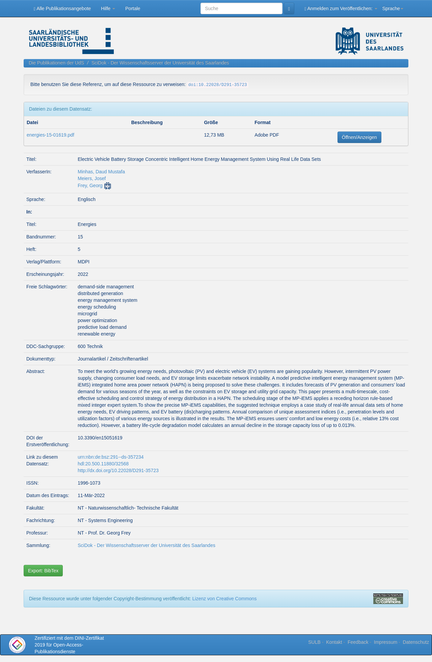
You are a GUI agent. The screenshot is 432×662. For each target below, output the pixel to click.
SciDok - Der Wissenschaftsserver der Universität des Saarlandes (160, 62)
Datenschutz (416, 642)
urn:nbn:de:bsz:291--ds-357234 (110, 457)
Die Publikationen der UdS (56, 62)
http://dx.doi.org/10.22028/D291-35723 (118, 470)
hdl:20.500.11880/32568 (103, 463)
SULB (314, 642)
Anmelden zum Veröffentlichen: (340, 8)
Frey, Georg (90, 185)
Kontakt (334, 642)
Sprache (392, 8)
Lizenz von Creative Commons (224, 598)
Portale (132, 8)
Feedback (358, 642)
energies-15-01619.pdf (50, 135)
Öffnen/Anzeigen (359, 137)
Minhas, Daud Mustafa (101, 171)
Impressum (385, 642)
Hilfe (108, 8)
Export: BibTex (43, 570)
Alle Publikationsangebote (62, 8)
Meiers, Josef (92, 178)
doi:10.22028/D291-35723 (217, 85)
